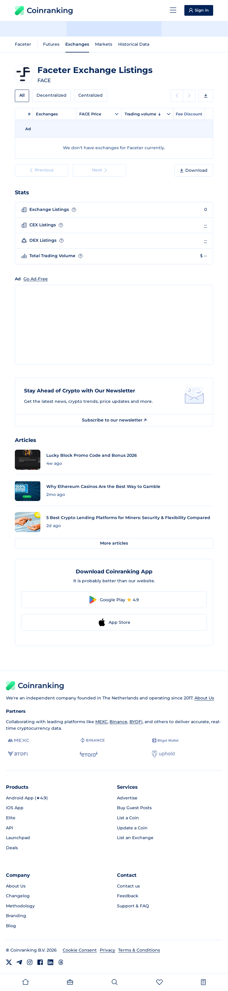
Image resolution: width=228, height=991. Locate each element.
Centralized (90, 95)
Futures (51, 44)
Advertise (127, 798)
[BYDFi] (17, 754)
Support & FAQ (133, 906)
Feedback (127, 895)
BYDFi (135, 721)
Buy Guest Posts (134, 807)
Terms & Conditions (139, 950)
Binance (118, 721)
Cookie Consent (80, 950)
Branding (16, 915)
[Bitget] (165, 740)
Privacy (107, 950)
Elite (10, 817)
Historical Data (133, 44)
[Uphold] (163, 754)
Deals (12, 847)
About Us (204, 698)
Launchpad (18, 837)
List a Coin (128, 817)
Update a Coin (132, 828)
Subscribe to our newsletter (114, 420)
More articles (114, 543)
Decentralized (51, 95)
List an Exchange (135, 837)
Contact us (128, 886)
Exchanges (77, 44)
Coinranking (44, 10)
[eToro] (88, 754)
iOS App (14, 807)
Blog (11, 925)
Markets (103, 44)
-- (205, 225)
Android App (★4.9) (27, 798)
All (22, 95)
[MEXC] (18, 740)
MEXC (101, 721)
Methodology (20, 906)
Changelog (18, 895)
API (9, 828)
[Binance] (92, 740)
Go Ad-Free (35, 278)
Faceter (23, 44)
